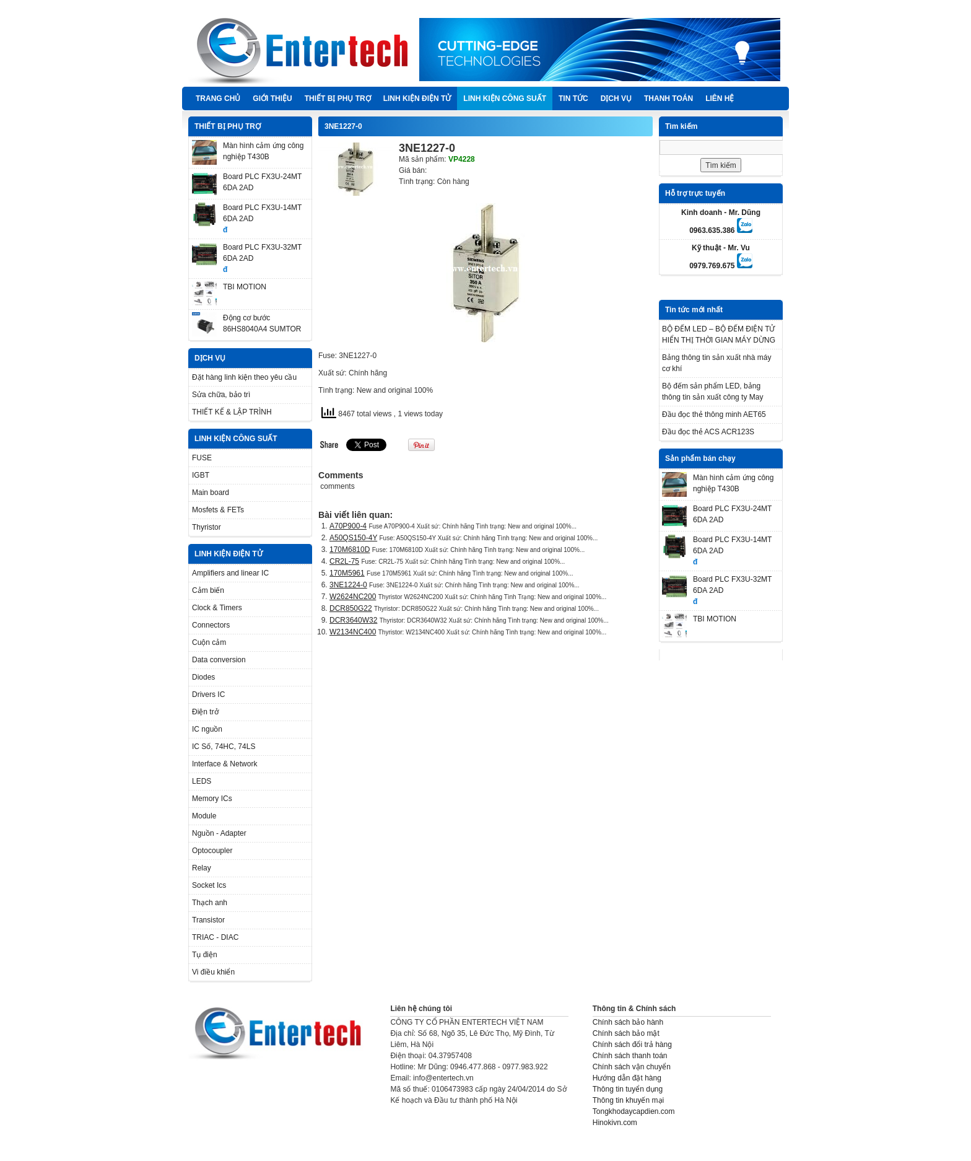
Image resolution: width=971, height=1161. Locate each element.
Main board (210, 492)
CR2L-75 (344, 561)
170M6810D (349, 549)
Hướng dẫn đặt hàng (627, 1078)
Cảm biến (208, 590)
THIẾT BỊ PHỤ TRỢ (338, 98)
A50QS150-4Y (353, 537)
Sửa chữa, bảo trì (221, 394)
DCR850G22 (350, 608)
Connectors (211, 625)
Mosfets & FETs (218, 510)
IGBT (200, 475)
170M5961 (347, 573)
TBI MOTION (244, 287)
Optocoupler (212, 850)
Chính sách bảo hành (628, 1022)
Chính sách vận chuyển (632, 1066)
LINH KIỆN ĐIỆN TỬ (417, 98)
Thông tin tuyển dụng (628, 1089)
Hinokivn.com (615, 1122)
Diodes (203, 677)
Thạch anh (209, 902)
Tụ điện (204, 954)
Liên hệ (719, 98)
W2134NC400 (352, 632)
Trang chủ (218, 98)
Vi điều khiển (213, 972)
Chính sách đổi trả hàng (632, 1044)
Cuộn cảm (209, 642)
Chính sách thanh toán (630, 1055)
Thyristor (206, 527)
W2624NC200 (352, 596)
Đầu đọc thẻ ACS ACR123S (708, 431)
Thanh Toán (668, 98)
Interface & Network (224, 764)
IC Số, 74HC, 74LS (223, 746)
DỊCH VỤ (616, 98)
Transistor (208, 920)
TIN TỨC (573, 98)
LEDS (201, 781)
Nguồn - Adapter (219, 833)
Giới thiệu (272, 98)
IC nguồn (207, 729)
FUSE (202, 457)
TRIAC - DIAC (215, 937)
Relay (201, 868)
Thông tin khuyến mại (628, 1100)
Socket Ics (209, 885)
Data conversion (219, 659)
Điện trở (205, 712)
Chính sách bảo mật (626, 1033)
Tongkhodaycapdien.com (634, 1111)
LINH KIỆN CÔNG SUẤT (504, 98)
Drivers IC (208, 694)
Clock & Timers (217, 607)
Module (204, 816)
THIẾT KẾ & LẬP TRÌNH (232, 412)
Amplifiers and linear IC (230, 573)
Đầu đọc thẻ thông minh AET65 (714, 414)
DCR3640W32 (353, 620)
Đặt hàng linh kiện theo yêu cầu (244, 377)
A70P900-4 (348, 526)
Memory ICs (212, 798)
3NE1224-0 (348, 584)
